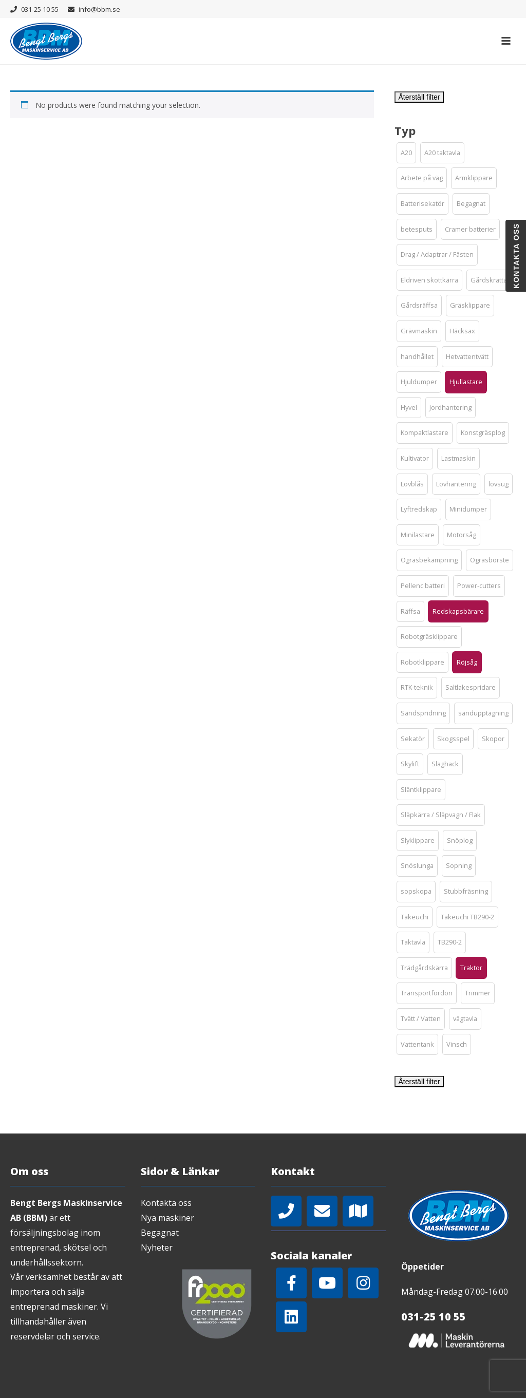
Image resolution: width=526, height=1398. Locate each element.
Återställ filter (419, 97)
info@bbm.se (99, 9)
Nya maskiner (167, 1217)
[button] (406, 153)
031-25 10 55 (40, 9)
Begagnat (160, 1232)
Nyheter (157, 1247)
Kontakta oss (166, 1202)
